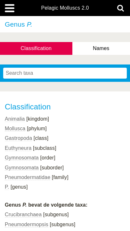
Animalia (15, 119)
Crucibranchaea (23, 214)
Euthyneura (18, 148)
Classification (36, 48)
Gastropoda (18, 138)
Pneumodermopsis (26, 224)
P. (7, 187)
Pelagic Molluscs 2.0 (65, 8)
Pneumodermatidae (27, 177)
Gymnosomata (22, 157)
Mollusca (15, 128)
